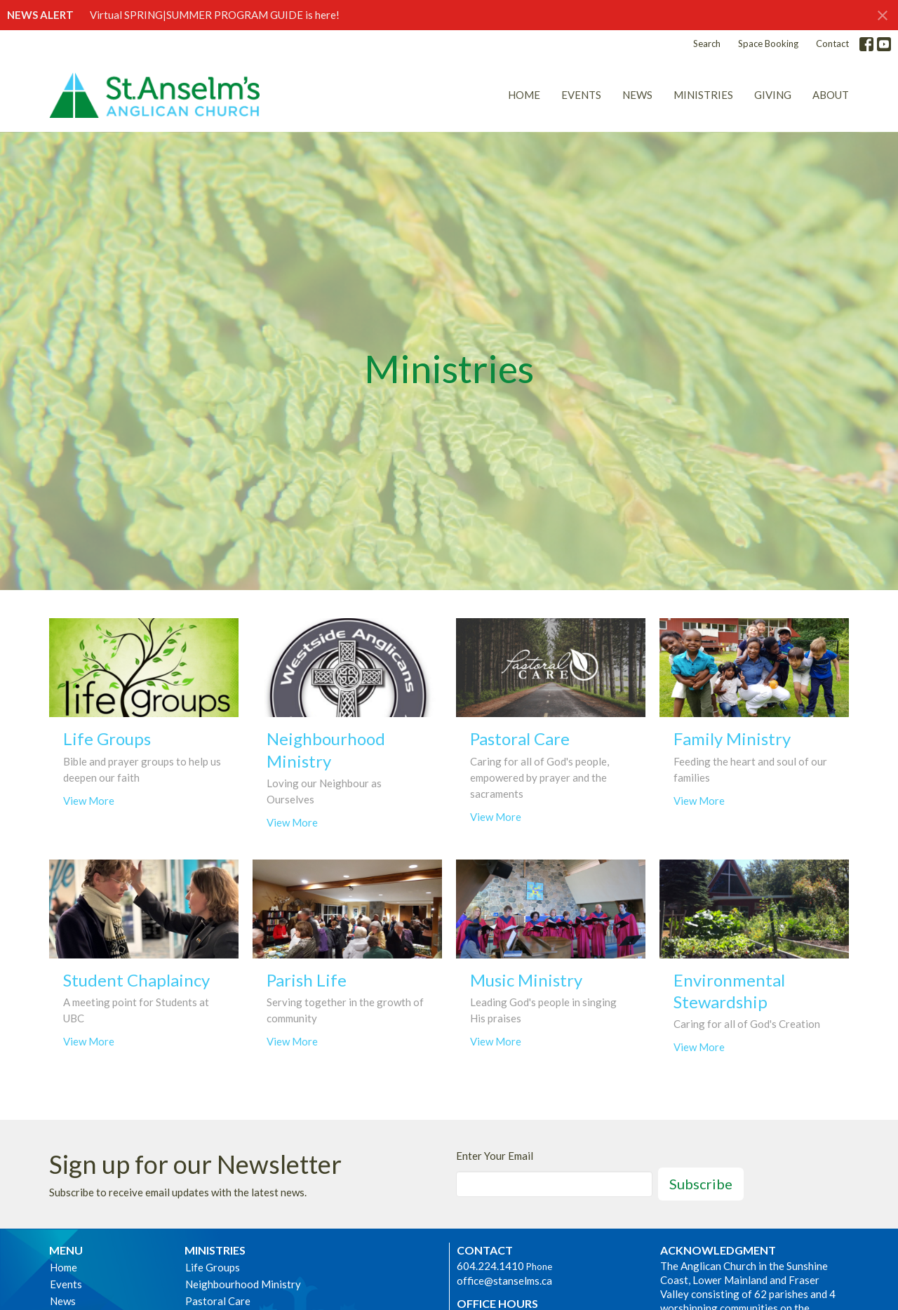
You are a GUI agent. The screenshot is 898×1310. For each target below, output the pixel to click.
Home (524, 94)
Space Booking (768, 43)
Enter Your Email (494, 1155)
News (637, 94)
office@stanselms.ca (504, 1280)
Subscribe (700, 1183)
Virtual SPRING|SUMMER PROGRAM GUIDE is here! (215, 14)
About (830, 94)
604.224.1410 (490, 1265)
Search (707, 43)
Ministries (703, 94)
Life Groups (212, 1267)
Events (581, 94)
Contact (832, 43)
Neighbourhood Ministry (243, 1284)
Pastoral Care (217, 1301)
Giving (772, 94)
